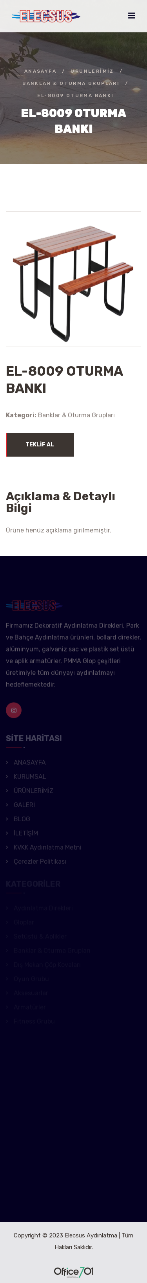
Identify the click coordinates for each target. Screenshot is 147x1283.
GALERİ (24, 806)
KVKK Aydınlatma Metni (48, 849)
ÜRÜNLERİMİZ (92, 71)
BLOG (22, 820)
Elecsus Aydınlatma (91, 1235)
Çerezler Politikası (40, 863)
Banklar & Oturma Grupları (71, 83)
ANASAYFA (40, 71)
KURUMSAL (30, 778)
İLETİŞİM (26, 835)
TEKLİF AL (39, 444)
